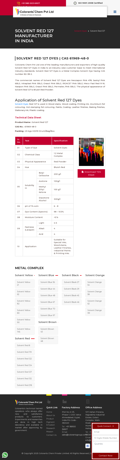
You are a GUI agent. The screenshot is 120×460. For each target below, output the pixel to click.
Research (50, 428)
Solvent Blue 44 (48, 289)
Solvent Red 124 (24, 365)
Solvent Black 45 (71, 295)
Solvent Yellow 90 (23, 321)
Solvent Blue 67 (48, 302)
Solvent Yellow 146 (23, 330)
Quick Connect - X (105, 426)
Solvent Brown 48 (47, 339)
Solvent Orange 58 (95, 292)
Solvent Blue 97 (48, 315)
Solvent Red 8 (23, 345)
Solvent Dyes (80, 31)
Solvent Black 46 (71, 302)
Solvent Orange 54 (95, 283)
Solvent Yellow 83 (23, 311)
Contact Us (51, 435)
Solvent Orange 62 (95, 302)
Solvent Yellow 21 (23, 283)
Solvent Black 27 (71, 282)
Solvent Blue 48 (48, 295)
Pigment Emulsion (50, 423)
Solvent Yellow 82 (23, 302)
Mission (49, 431)
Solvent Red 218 (24, 385)
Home (49, 412)
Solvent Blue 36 (48, 282)
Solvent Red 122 (24, 359)
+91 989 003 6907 (30, 3)
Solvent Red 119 (24, 352)
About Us (50, 415)
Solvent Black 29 (71, 289)
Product (50, 419)
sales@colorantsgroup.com (74, 435)
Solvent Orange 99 (95, 311)
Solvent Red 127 (24, 372)
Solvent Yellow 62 (23, 292)
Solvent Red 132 (24, 378)
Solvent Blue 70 (48, 309)
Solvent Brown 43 (47, 330)
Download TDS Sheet (91, 173)
